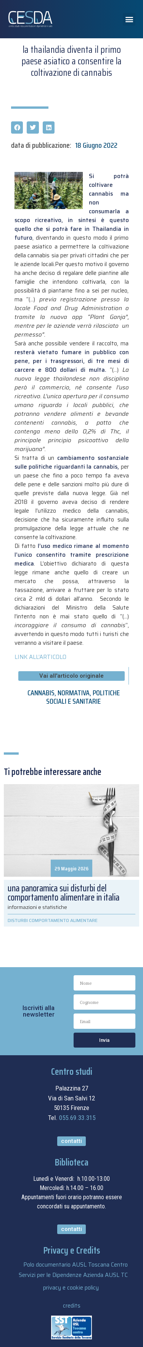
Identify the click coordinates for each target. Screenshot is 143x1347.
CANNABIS (41, 693)
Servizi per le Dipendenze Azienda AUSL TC (73, 1275)
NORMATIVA (74, 693)
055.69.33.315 (77, 1117)
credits (71, 1305)
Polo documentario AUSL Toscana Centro (75, 1264)
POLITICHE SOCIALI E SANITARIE (83, 697)
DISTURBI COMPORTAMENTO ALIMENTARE (53, 920)
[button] (129, 19)
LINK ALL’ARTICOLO (40, 657)
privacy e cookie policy (71, 1287)
